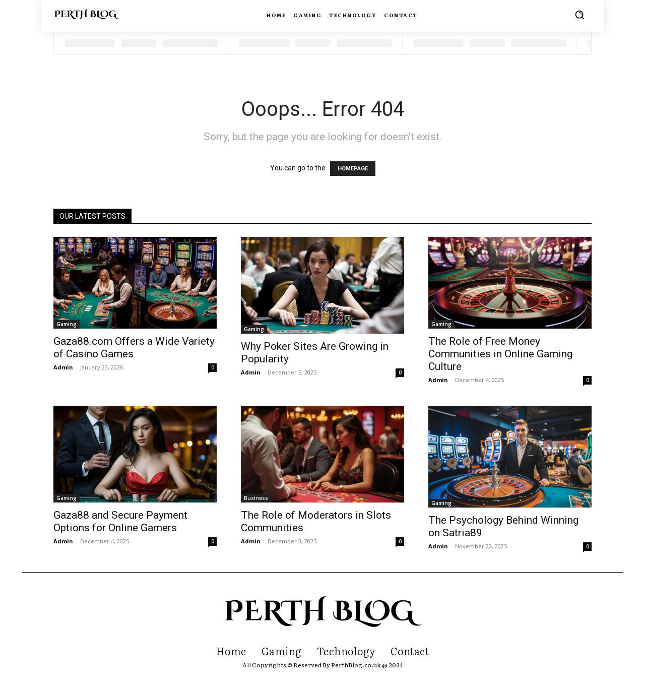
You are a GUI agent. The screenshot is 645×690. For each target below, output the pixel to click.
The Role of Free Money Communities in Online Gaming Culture (500, 353)
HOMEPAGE (353, 168)
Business (256, 497)
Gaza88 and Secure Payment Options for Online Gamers (120, 521)
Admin (63, 367)
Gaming (66, 324)
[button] (579, 15)
